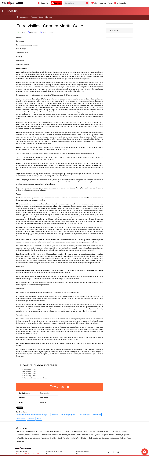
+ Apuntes (102, 3)
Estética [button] (78, 435)
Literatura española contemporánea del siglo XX (33, 414)
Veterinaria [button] (20, 441)
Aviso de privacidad (81, 453)
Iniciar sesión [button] (120, 3)
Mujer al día (37, 453)
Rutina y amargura (84, 414)
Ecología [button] (124, 431)
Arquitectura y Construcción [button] (63, 431)
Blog (94, 3)
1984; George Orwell (29, 369)
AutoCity (25, 453)
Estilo (39, 419)
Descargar (60, 387)
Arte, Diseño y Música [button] (81, 431)
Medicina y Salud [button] (56, 438)
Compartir (22, 32)
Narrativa (55, 414)
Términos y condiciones (82, 451)
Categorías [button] (43, 3)
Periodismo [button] (66, 438)
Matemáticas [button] (45, 438)
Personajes (21, 419)
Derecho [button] (117, 431)
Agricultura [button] (39, 431)
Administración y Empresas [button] (26, 431)
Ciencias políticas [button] (102, 431)
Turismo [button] (123, 438)
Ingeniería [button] (28, 438)
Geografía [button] (104, 435)
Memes (110, 3)
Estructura (31, 419)
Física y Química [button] (94, 435)
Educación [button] (35, 435)
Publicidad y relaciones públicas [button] (90, 438)
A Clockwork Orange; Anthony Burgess (35, 378)
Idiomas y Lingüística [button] (122, 435)
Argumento (97, 414)
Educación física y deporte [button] (49, 435)
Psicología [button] (74, 438)
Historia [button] (111, 435)
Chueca (30, 453)
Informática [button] (20, 438)
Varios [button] (129, 438)
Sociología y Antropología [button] (110, 438)
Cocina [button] (111, 431)
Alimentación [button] (49, 431)
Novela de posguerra (68, 414)
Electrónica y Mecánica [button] (67, 435)
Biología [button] (92, 431)
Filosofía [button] (85, 435)
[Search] (74, 3)
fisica (72, 215)
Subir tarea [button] (56, 3)
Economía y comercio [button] (24, 435)
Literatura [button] (36, 438)
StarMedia (19, 453)
